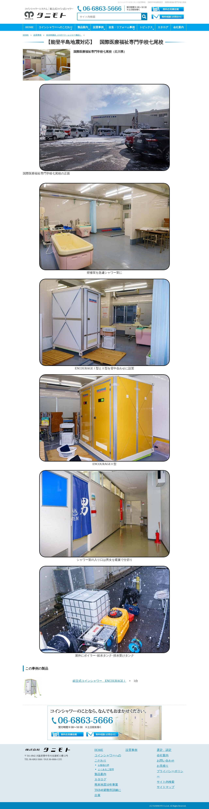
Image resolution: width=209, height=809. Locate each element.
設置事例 (99, 28)
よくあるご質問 (106, 769)
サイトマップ (165, 787)
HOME (29, 27)
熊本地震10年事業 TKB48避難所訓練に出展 (108, 790)
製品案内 (84, 28)
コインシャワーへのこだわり (56, 28)
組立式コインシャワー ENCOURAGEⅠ (99, 681)
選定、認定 (164, 750)
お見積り (163, 765)
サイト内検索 (165, 782)
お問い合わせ (165, 760)
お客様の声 (103, 765)
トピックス (147, 28)
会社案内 (178, 27)
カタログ (163, 27)
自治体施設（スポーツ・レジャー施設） (63, 35)
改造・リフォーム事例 (122, 28)
